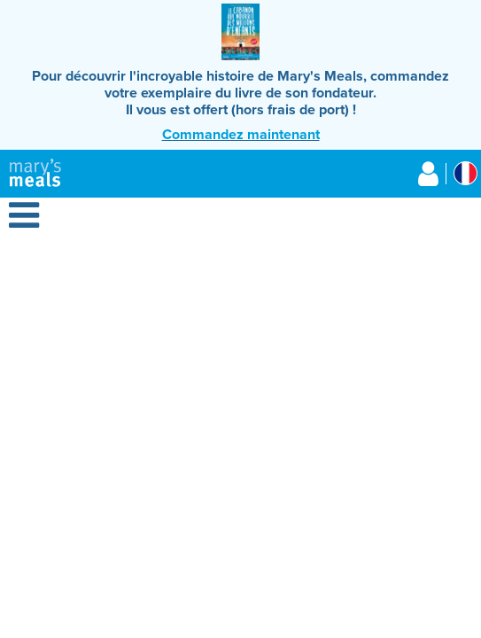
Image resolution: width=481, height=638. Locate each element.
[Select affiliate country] (465, 173)
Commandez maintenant (241, 134)
